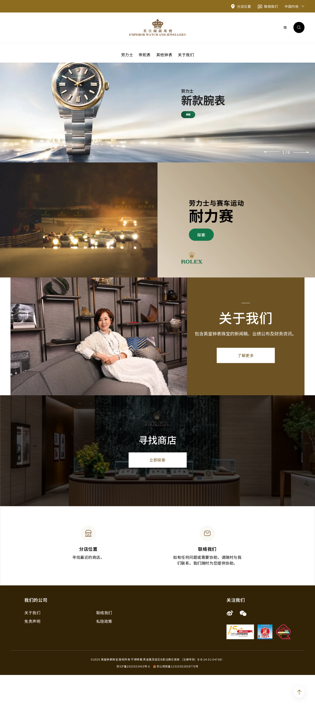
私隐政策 (104, 652)
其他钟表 (164, 54)
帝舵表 (145, 54)
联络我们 (104, 643)
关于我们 (186, 54)
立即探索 (157, 491)
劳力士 (127, 54)
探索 (201, 265)
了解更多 (246, 386)
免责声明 (32, 652)
